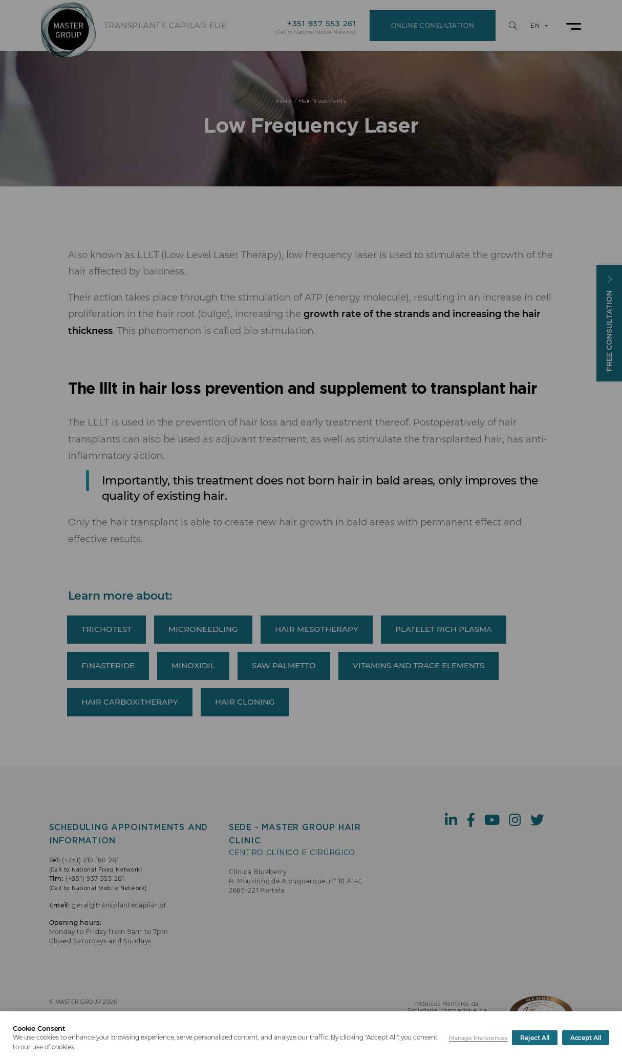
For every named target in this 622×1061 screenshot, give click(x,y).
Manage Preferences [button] (478, 1038)
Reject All (534, 1038)
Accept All (585, 1038)
